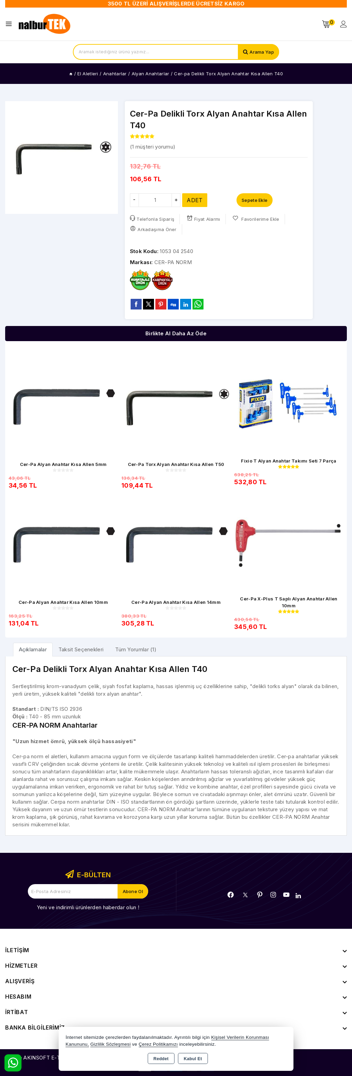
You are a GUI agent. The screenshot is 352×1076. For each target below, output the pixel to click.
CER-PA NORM (173, 262)
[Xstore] (45, 24)
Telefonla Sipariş (152, 218)
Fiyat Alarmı (203, 218)
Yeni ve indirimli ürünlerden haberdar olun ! (88, 907)
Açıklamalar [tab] (33, 649)
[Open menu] (10, 24)
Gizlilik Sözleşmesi (110, 1044)
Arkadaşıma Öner (153, 229)
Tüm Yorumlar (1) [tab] (135, 649)
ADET (194, 200)
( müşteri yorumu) (152, 146)
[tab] (33, 649)
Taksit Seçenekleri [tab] (80, 649)
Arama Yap (262, 52)
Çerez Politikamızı (158, 1044)
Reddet (160, 1058)
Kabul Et (193, 1058)
